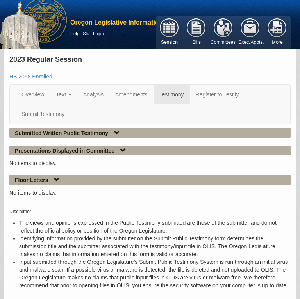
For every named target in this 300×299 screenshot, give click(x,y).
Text (63, 94)
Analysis (93, 94)
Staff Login (93, 33)
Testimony (171, 94)
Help (74, 33)
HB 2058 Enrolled (30, 76)
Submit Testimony (42, 114)
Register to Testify (217, 94)
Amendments (131, 94)
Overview (32, 94)
